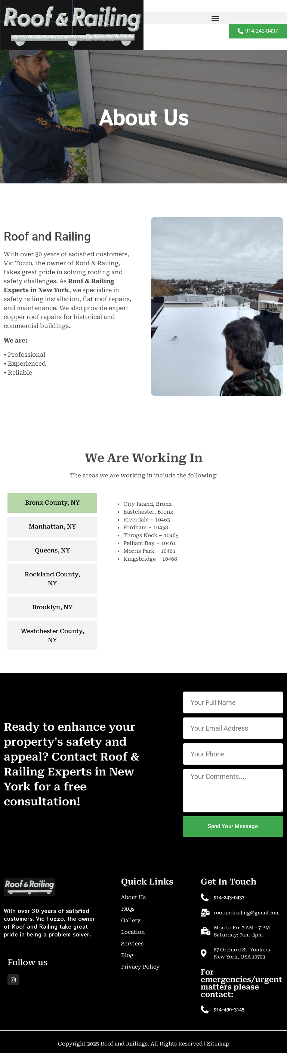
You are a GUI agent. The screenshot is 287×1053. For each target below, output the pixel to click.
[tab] (52, 503)
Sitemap (218, 1044)
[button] (215, 18)
